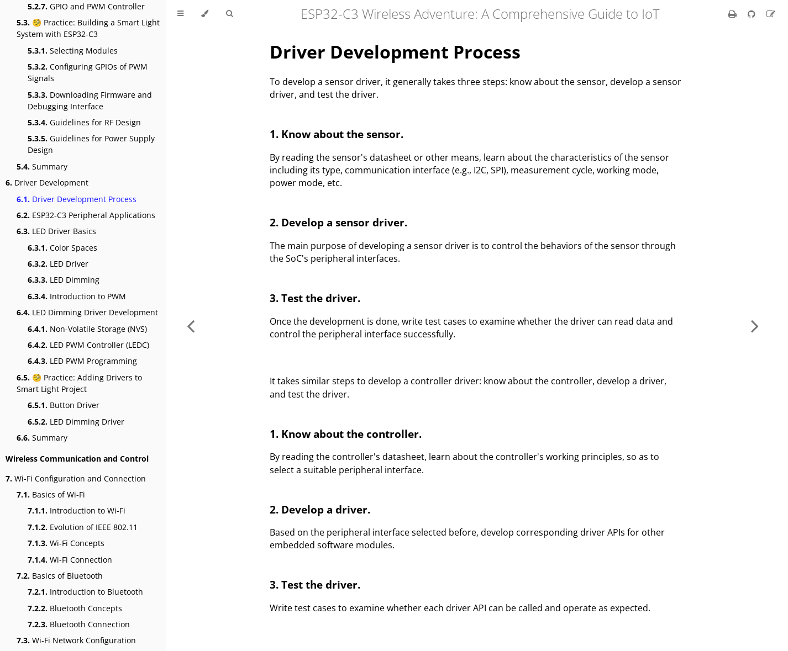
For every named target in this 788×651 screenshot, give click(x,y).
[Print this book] (733, 14)
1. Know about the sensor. (336, 134)
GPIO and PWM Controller (86, 6)
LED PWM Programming (82, 361)
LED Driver (58, 263)
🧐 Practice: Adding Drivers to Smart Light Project (79, 383)
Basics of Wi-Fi (51, 494)
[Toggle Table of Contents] (180, 14)
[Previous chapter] (191, 325)
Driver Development (47, 182)
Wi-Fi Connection (70, 559)
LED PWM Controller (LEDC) (88, 345)
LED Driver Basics (56, 231)
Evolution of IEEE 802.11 (83, 527)
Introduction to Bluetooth (85, 591)
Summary (42, 166)
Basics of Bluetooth (60, 575)
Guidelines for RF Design (84, 122)
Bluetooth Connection (79, 624)
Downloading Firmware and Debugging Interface (90, 100)
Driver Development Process (76, 199)
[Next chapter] (755, 325)
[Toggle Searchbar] (229, 14)
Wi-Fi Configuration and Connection (76, 478)
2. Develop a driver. (320, 509)
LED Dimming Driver (76, 421)
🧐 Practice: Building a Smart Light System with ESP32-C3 (88, 28)
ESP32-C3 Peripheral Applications (86, 215)
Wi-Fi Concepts (66, 543)
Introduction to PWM (77, 296)
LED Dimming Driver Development (87, 312)
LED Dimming (63, 279)
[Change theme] (204, 14)
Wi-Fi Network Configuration (76, 640)
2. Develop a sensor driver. (338, 222)
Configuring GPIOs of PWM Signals (88, 72)
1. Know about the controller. (346, 434)
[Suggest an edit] (771, 14)
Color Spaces (62, 247)
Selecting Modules (73, 50)
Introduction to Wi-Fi (76, 510)
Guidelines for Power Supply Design (91, 144)
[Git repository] (752, 14)
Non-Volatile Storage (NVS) (87, 329)
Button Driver (63, 405)
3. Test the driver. (315, 298)
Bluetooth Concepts (75, 608)
